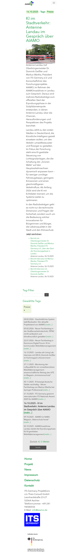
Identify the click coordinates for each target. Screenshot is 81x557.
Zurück (38, 447)
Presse (50, 12)
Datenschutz (32, 480)
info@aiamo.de (39, 510)
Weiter (46, 442)
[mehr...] (48, 325)
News (27, 469)
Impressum (31, 475)
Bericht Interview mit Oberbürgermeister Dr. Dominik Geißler (40, 271)
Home (28, 459)
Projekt (28, 464)
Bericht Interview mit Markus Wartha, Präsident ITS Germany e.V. (42, 261)
